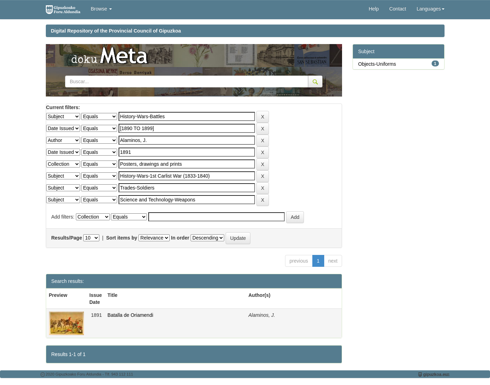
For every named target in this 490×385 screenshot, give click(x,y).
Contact (397, 9)
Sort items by (121, 238)
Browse (101, 9)
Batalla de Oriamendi (130, 315)
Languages (430, 9)
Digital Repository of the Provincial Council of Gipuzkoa (116, 31)
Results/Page (66, 238)
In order (180, 238)
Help (374, 9)
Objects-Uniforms (377, 64)
